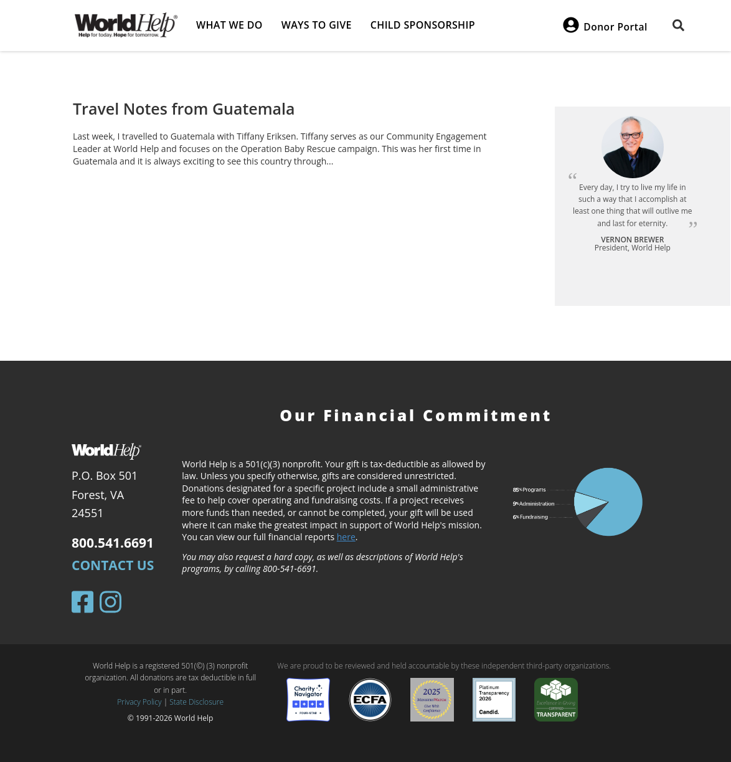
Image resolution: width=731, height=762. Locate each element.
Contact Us (113, 565)
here (346, 537)
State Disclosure (196, 702)
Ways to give (316, 25)
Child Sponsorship (422, 25)
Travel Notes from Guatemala (184, 108)
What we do (229, 25)
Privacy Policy (139, 702)
